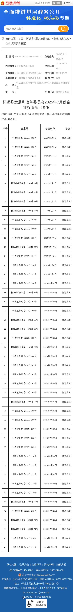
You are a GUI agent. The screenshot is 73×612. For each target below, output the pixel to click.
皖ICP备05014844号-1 (21, 570)
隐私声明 (61, 564)
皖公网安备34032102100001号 (36, 574)
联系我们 (24, 564)
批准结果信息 (61, 38)
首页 (20, 38)
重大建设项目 (43, 38)
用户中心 (67, 3)
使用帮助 (36, 564)
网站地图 (12, 564)
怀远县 (30, 38)
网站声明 (49, 564)
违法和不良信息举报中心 (36, 596)
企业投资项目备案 (16, 43)
